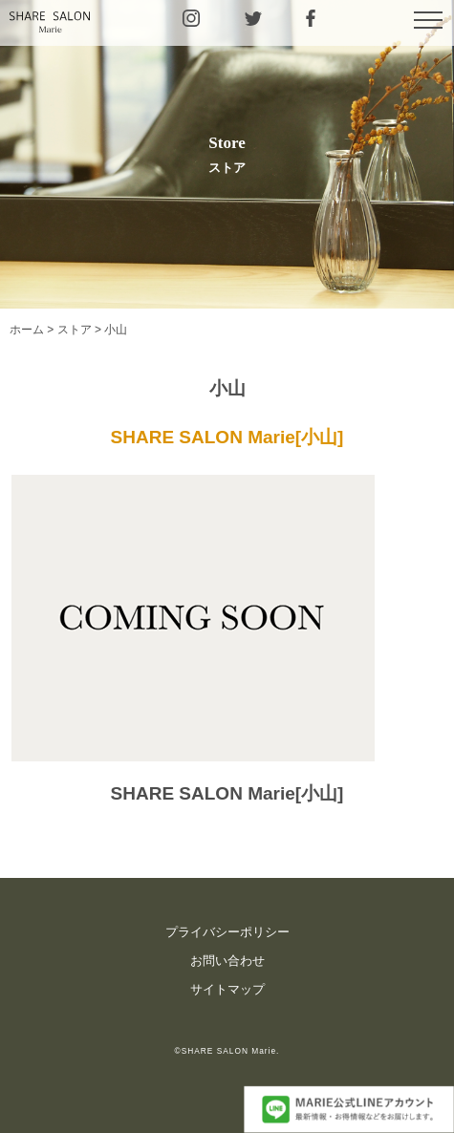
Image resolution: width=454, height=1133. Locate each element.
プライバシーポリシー (227, 932)
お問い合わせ (227, 960)
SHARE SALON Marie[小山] (227, 437)
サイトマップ (227, 989)
